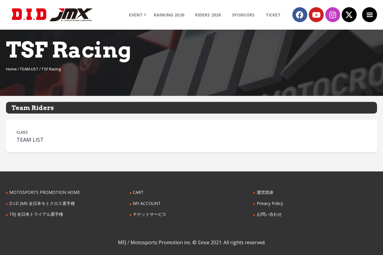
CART (138, 192)
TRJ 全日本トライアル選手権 (36, 214)
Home (11, 69)
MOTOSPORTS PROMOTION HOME (44, 192)
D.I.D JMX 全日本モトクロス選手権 (42, 203)
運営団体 (265, 192)
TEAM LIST (29, 69)
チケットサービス (149, 214)
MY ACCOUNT (147, 203)
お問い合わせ (269, 214)
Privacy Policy (270, 203)
